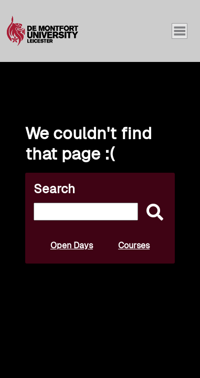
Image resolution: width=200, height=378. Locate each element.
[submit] (152, 213)
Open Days (71, 245)
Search (54, 189)
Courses (134, 245)
